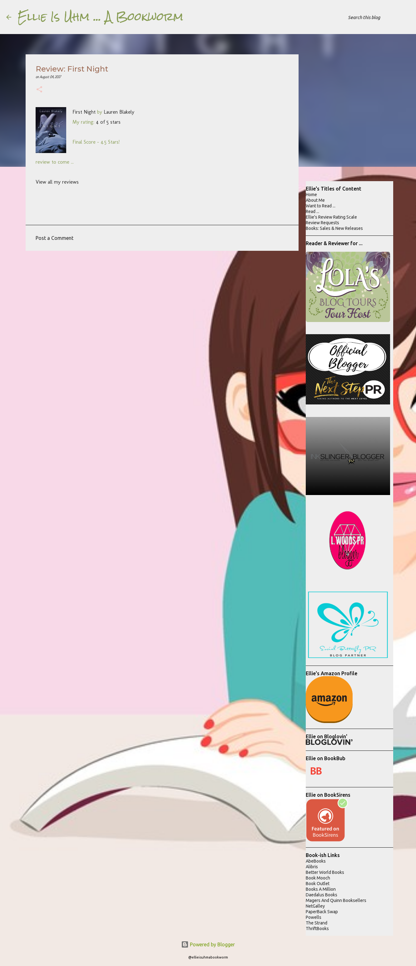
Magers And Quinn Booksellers (336, 900)
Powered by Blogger (208, 944)
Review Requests (322, 222)
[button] (39, 90)
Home (311, 194)
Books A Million (321, 889)
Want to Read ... (320, 205)
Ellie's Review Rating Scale (331, 217)
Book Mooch (318, 877)
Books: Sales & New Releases (334, 228)
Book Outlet (317, 883)
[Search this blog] (378, 17)
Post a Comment (54, 238)
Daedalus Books (321, 894)
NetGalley (315, 906)
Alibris (312, 866)
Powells (313, 917)
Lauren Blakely (119, 112)
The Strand (316, 922)
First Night (84, 112)
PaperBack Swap (322, 911)
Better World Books (325, 872)
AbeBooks (316, 861)
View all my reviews (57, 182)
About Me (315, 200)
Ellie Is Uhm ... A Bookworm (100, 17)
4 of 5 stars (108, 122)
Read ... (312, 211)
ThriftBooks (317, 928)
